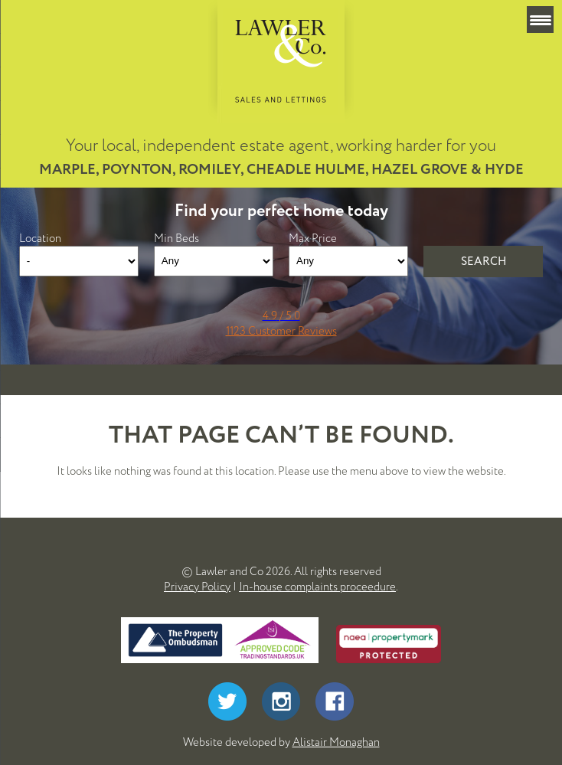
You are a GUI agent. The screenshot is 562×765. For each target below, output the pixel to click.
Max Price (313, 238)
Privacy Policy (197, 586)
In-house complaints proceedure (317, 586)
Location (40, 238)
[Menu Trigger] (540, 19)
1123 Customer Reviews (281, 330)
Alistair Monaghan (336, 742)
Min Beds (176, 238)
